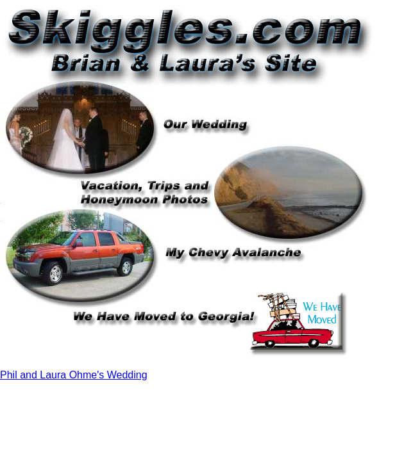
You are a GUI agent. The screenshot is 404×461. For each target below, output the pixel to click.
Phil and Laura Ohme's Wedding (73, 374)
